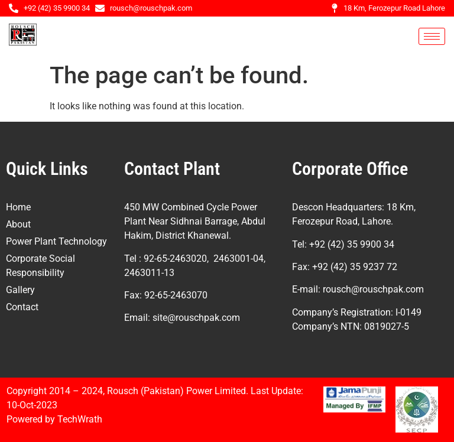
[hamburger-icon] (432, 36)
